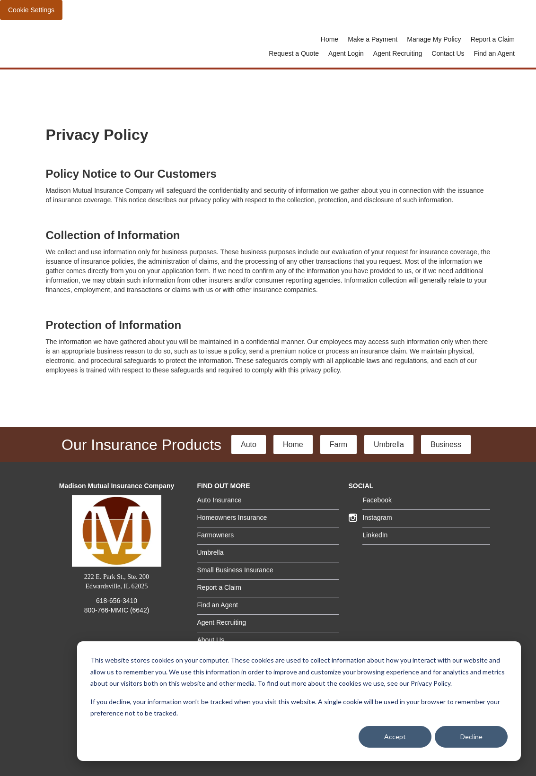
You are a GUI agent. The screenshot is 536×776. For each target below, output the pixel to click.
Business (446, 444)
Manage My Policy (434, 39)
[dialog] (299, 701)
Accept (395, 737)
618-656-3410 (116, 600)
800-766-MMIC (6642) (116, 610)
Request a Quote (294, 53)
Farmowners (215, 535)
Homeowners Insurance (232, 517)
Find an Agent (494, 53)
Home (329, 39)
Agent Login (346, 53)
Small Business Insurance (235, 570)
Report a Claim (493, 39)
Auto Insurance (219, 500)
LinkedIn (374, 535)
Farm (338, 444)
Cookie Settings (31, 10)
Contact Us (447, 53)
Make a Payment (372, 39)
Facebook (376, 500)
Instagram (377, 517)
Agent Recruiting (397, 53)
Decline (471, 737)
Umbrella (389, 444)
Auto (248, 444)
